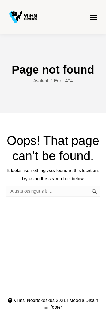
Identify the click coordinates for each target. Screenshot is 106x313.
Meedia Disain (84, 300)
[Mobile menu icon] (93, 17)
